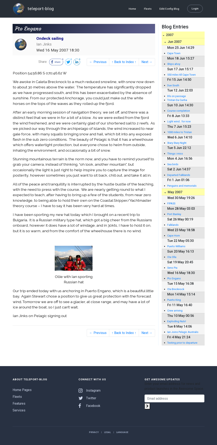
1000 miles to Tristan (179, 132)
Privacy (94, 432)
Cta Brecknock (175, 289)
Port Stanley (174, 214)
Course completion (178, 110)
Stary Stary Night (176, 142)
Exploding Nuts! (176, 321)
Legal (107, 432)
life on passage (176, 96)
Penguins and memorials (182, 185)
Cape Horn (173, 235)
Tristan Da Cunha (177, 100)
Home (132, 8)
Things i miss (175, 153)
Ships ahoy (173, 64)
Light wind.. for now (179, 121)
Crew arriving (175, 310)
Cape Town (173, 53)
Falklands (173, 224)
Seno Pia (172, 267)
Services (19, 410)
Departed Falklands (178, 175)
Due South (173, 85)
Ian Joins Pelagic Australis (182, 332)
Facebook (89, 405)
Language (122, 432)
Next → (146, 62)
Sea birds (172, 164)
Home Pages (22, 390)
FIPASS (171, 203)
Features (19, 403)
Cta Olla (171, 257)
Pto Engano (174, 278)
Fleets (148, 8)
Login (195, 8)
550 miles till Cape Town (181, 74)
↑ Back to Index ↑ (124, 62)
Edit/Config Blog (169, 8)
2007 (169, 35)
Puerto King (174, 299)
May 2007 (174, 192)
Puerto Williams (176, 246)
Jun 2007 (174, 42)
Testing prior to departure (182, 342)
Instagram (89, 390)
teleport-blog (33, 8)
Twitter (87, 398)
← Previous (98, 62)
